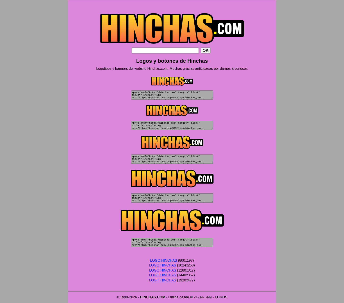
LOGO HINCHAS (163, 260)
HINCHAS (148, 297)
